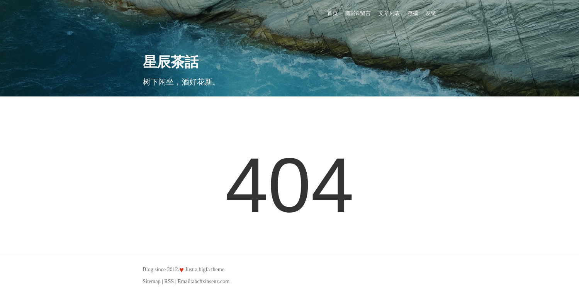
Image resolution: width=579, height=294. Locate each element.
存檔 (413, 13)
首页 (332, 13)
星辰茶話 (171, 62)
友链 (431, 13)
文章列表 (389, 13)
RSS (169, 281)
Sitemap (152, 281)
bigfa (204, 269)
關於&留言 (358, 13)
